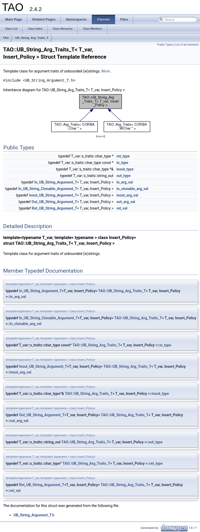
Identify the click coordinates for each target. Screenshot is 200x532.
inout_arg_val (127, 195)
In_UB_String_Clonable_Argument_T (47, 189)
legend (100, 136)
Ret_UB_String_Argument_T (54, 208)
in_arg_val (124, 182)
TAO (6, 37)
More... (107, 71)
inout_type (124, 169)
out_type (123, 176)
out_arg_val (125, 202)
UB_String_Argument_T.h (34, 515)
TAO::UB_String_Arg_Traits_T (122, 291)
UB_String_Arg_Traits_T (31, 37)
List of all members (187, 44)
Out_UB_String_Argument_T (54, 202)
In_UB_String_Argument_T (55, 182)
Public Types (165, 44)
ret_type (123, 156)
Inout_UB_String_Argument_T (53, 195)
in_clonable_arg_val (132, 189)
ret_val (121, 208)
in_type (122, 163)
